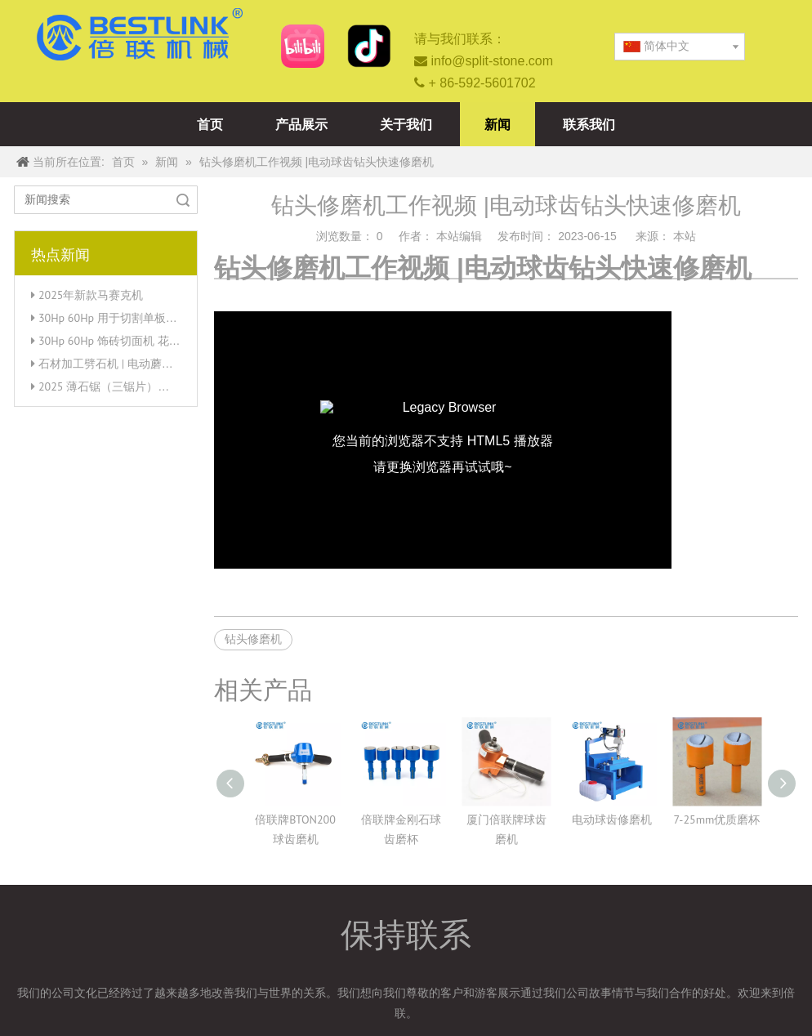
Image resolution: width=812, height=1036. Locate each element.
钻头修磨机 (253, 639)
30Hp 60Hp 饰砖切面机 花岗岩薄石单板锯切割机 (160, 340)
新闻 (497, 124)
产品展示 (301, 124)
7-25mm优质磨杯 (717, 819)
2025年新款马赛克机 (91, 295)
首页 (210, 124)
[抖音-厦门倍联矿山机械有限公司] (368, 46)
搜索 (183, 199)
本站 (684, 236)
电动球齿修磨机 (612, 819)
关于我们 (406, 124)
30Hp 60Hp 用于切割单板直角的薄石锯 (136, 317)
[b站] (302, 46)
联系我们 (589, 124)
